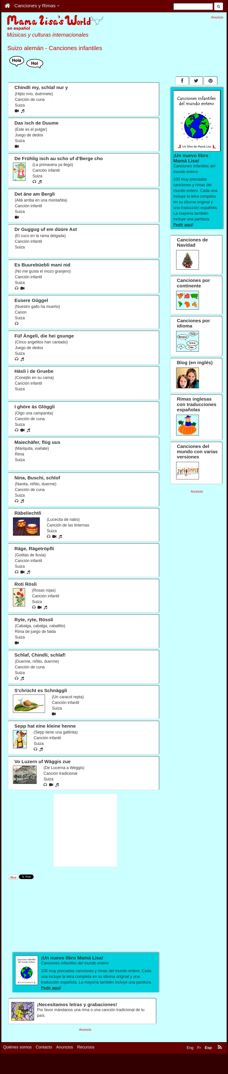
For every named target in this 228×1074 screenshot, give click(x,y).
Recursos (85, 1047)
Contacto (44, 1047)
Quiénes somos (17, 1047)
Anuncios (64, 1047)
